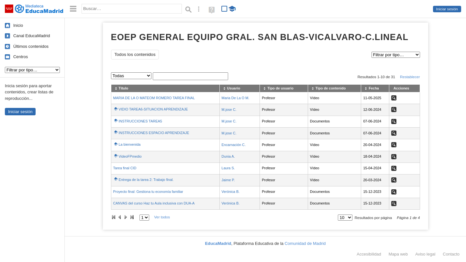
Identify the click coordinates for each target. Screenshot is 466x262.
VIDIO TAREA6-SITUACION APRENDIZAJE (153, 109)
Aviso (425, 254)
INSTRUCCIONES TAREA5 (140, 121)
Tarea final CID (125, 168)
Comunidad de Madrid (305, 243)
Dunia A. (228, 156)
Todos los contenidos (135, 54)
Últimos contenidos (31, 46)
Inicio (18, 25)
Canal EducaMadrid (31, 35)
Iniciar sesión (447, 9)
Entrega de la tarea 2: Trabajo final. (146, 180)
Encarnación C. (234, 145)
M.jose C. (229, 109)
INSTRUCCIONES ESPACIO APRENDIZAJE (154, 133)
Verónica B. (231, 192)
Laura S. (228, 168)
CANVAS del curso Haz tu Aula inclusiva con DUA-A (154, 203)
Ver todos (162, 217)
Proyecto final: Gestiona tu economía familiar (148, 192)
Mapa (398, 254)
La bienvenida (130, 144)
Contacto (451, 254)
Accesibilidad (369, 254)
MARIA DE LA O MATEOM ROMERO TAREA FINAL (154, 98)
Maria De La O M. (236, 98)
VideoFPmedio (130, 156)
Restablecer (410, 77)
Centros (20, 56)
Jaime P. (228, 180)
